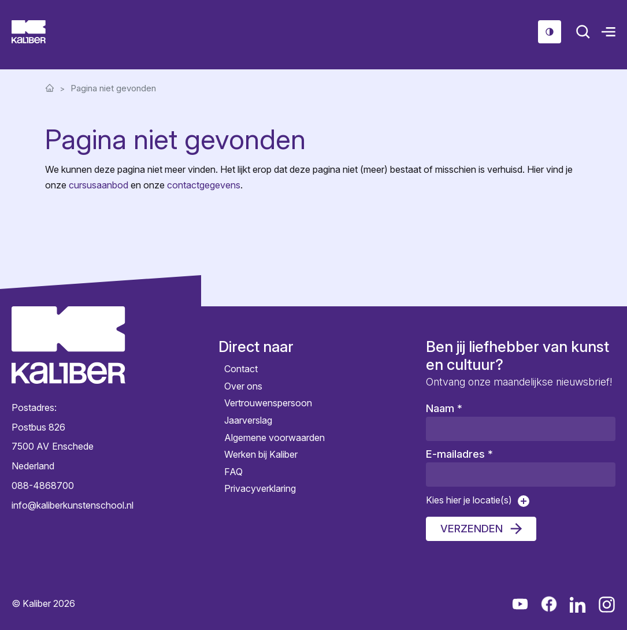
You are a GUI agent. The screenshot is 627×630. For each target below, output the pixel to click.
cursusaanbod (98, 185)
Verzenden (471, 528)
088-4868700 (43, 485)
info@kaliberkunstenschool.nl (68, 504)
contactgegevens (203, 185)
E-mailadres (459, 454)
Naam (444, 408)
